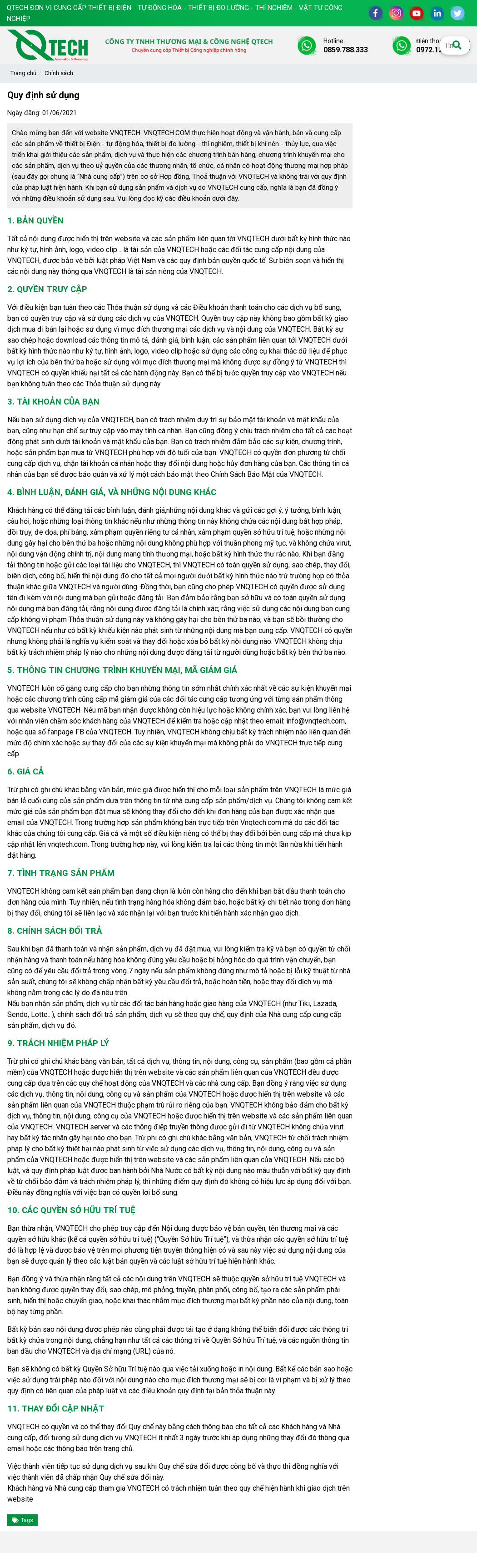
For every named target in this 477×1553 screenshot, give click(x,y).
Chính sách (59, 73)
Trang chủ (23, 73)
